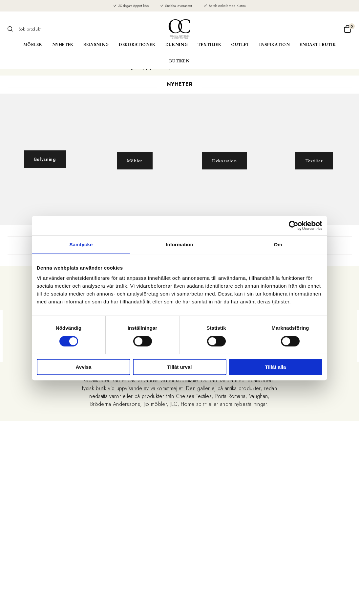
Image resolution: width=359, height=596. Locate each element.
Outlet (240, 44)
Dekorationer (137, 44)
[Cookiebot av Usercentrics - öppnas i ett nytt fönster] (293, 226)
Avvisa (84, 367)
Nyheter (63, 44)
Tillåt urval (179, 367)
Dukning (176, 44)
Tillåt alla (275, 367)
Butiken (179, 61)
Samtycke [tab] (81, 244)
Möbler (32, 44)
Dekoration (224, 161)
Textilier (209, 44)
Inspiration (274, 44)
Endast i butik (318, 44)
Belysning (96, 44)
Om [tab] (278, 244)
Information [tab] (179, 244)
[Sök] (12, 29)
